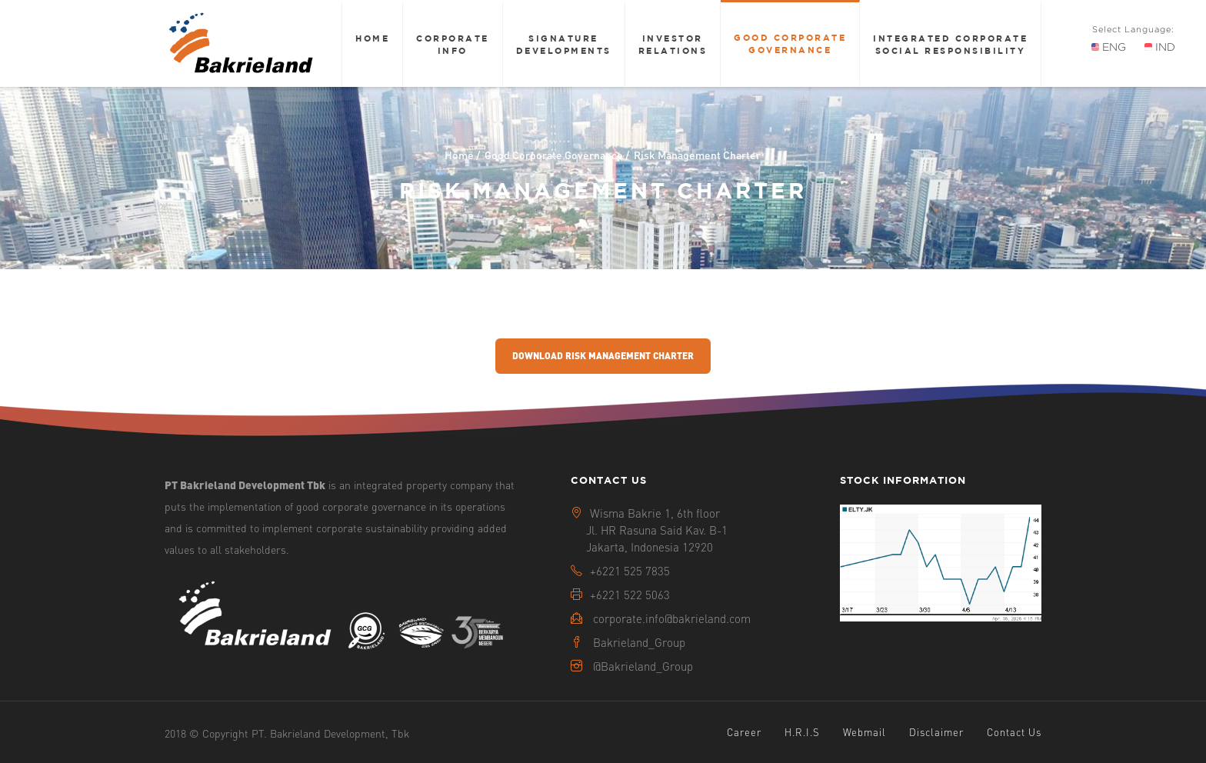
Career (744, 731)
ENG (1108, 47)
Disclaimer (936, 731)
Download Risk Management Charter (603, 356)
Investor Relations (673, 44)
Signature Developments (563, 44)
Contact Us (1014, 731)
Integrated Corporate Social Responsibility (950, 44)
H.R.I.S (802, 731)
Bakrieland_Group (639, 642)
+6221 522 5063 (630, 594)
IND (1159, 47)
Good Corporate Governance (790, 43)
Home (372, 38)
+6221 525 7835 (630, 570)
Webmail (864, 731)
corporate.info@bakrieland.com (672, 618)
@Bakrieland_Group (643, 666)
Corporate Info (452, 44)
